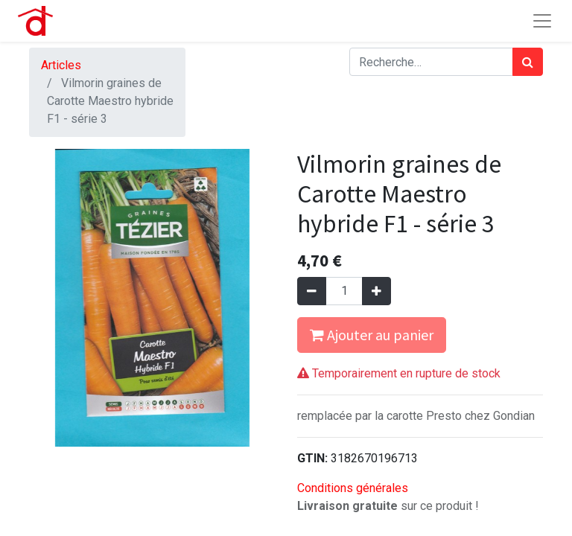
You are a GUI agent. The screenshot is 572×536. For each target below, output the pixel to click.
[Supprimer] (311, 291)
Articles (61, 65)
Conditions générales (352, 488)
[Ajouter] (376, 291)
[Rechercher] (527, 62)
